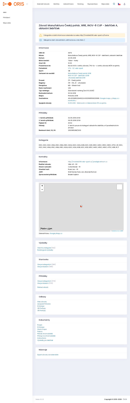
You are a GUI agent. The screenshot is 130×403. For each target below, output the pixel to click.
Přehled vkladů (42, 287)
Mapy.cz (59, 233)
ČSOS (125, 399)
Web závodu (42, 302)
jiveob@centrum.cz (100, 162)
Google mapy (105, 98)
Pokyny (39, 331)
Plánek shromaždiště (45, 334)
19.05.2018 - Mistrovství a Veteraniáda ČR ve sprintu (87, 103)
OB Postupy (41, 308)
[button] (81, 205)
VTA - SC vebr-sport (75, 68)
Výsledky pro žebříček (45, 340)
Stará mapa (42, 329)
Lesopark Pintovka (44, 304)
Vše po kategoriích (44, 264)
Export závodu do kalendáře (47, 355)
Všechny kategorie (44, 248)
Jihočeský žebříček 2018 (76, 78)
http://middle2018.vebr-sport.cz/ (80, 162)
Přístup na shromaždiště (46, 336)
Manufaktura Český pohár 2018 (79, 73)
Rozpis (39, 325)
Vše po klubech (42, 267)
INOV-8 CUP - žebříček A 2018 (78, 76)
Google (52, 233)
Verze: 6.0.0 (39, 399)
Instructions (41, 338)
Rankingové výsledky (45, 250)
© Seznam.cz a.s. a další (117, 230)
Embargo (40, 306)
